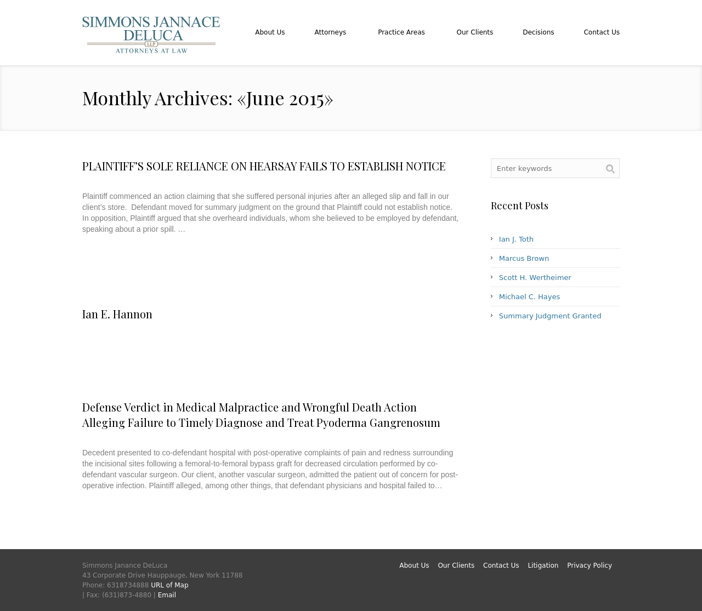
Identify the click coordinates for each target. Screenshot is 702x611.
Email (167, 595)
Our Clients (456, 565)
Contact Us (501, 565)
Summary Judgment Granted (550, 316)
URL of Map (169, 585)
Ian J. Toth (516, 239)
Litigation (543, 565)
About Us (414, 565)
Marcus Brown (524, 258)
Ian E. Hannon (117, 313)
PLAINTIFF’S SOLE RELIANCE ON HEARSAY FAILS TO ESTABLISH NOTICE (264, 165)
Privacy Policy (589, 565)
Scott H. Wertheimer (535, 277)
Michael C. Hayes (529, 297)
